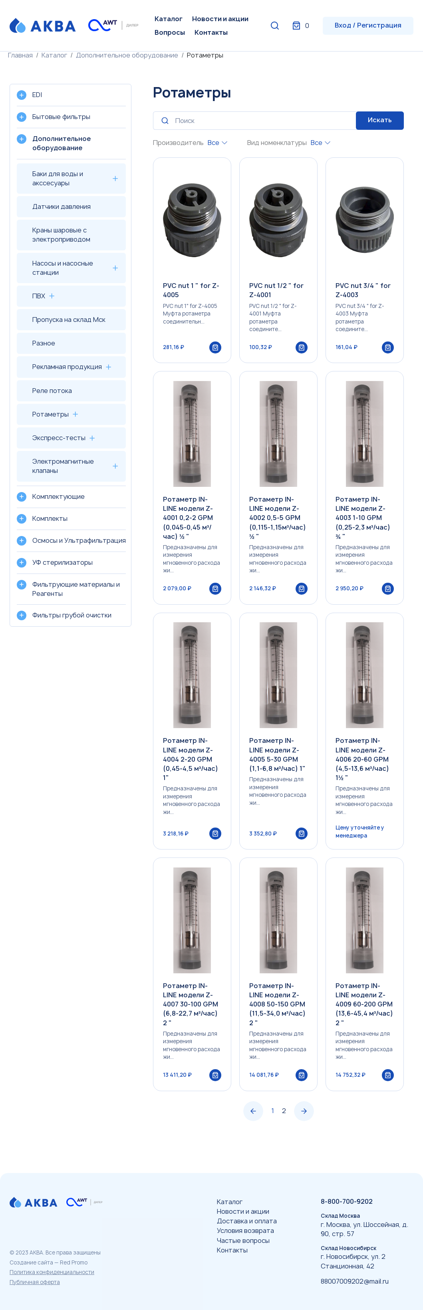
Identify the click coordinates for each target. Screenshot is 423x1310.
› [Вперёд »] (304, 1131)
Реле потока (52, 390)
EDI (37, 94)
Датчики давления (61, 206)
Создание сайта (31, 1262)
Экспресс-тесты (58, 437)
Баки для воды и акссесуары (57, 178)
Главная (20, 55)
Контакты (211, 32)
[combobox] (217, 142)
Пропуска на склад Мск (68, 319)
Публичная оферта (35, 1282)
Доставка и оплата (247, 1221)
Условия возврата (245, 1230)
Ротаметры (50, 414)
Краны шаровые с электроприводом (61, 235)
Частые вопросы (243, 1240)
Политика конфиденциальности (52, 1272)
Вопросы (170, 32)
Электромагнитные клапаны (63, 466)
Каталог (169, 18)
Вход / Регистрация (368, 25)
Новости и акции (220, 18)
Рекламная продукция (67, 366)
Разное (43, 343)
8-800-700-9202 (347, 1201)
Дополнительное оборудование (127, 55)
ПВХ (38, 296)
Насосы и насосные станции (62, 268)
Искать (380, 119)
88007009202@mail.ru (355, 1281)
